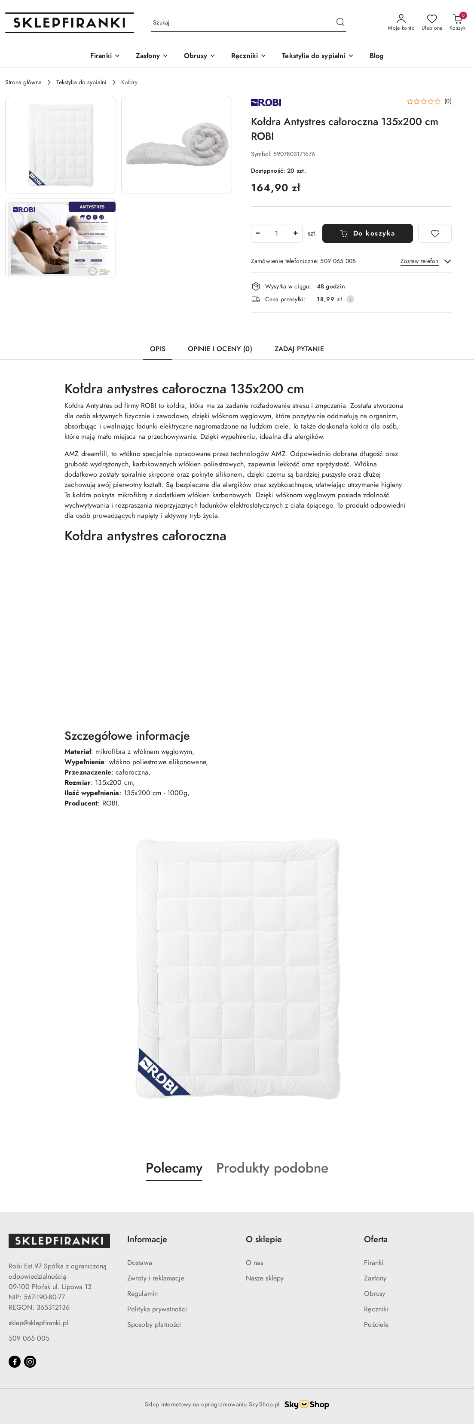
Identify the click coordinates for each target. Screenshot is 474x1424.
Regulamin (142, 1293)
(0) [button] (448, 101)
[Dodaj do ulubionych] (435, 233)
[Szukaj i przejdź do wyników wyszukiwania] (340, 22)
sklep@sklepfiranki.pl (38, 1323)
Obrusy (374, 1293)
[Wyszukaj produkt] (248, 23)
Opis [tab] (157, 349)
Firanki (373, 1263)
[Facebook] (15, 1362)
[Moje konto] (401, 23)
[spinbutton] (276, 233)
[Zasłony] (152, 56)
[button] (60, 144)
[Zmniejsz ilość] (257, 233)
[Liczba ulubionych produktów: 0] (432, 23)
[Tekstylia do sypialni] (317, 56)
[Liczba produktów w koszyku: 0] (457, 23)
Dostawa (139, 1263)
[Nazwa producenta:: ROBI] (266, 102)
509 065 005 (29, 1338)
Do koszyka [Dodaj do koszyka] (367, 233)
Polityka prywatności (157, 1309)
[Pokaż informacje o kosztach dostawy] (350, 299)
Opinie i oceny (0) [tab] (220, 349)
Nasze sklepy (265, 1278)
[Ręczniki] (249, 56)
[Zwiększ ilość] (295, 233)
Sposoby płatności (154, 1324)
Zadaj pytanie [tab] (299, 349)
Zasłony (375, 1278)
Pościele (376, 1324)
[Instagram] (30, 1362)
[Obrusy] (199, 56)
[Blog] (377, 56)
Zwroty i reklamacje (155, 1278)
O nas (254, 1263)
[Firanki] (105, 56)
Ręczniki (376, 1309)
